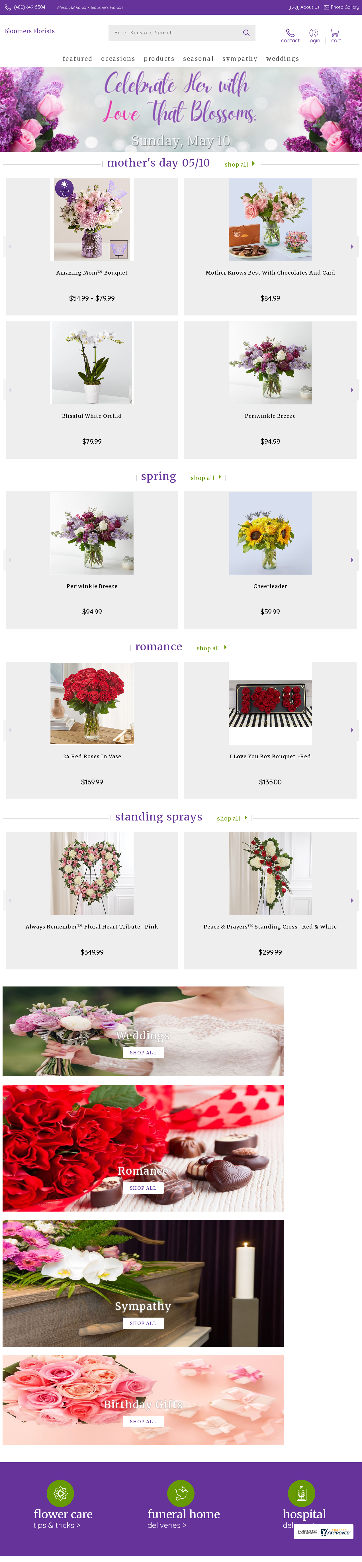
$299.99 (270, 947)
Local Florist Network (303, 1556)
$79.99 (92, 437)
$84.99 (270, 293)
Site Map (338, 1556)
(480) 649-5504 (29, 7)
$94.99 (270, 437)
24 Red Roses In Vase (92, 752)
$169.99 (92, 777)
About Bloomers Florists (32, 1329)
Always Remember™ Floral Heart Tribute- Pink (92, 922)
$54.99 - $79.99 (92, 293)
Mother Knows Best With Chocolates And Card (270, 268)
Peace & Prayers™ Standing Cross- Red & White (270, 922)
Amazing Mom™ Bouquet (92, 268)
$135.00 (270, 777)
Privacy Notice (262, 1556)
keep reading (16, 1351)
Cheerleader (270, 581)
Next (353, 242)
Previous (9, 242)
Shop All (236, 159)
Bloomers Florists (29, 31)
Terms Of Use (229, 1556)
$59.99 (270, 607)
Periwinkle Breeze (270, 411)
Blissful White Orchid (92, 411)
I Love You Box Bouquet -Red (270, 752)
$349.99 (92, 947)
